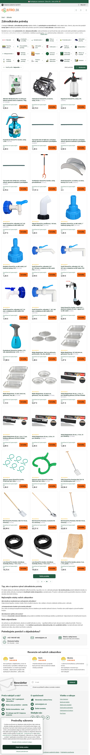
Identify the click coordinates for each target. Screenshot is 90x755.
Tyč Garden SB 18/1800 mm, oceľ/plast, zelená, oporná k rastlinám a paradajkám (44, 140)
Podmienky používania (67, 752)
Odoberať (72, 682)
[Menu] (86, 10)
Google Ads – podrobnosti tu (24, 733)
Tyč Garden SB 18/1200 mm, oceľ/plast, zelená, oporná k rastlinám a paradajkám (73, 140)
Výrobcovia (80, 67)
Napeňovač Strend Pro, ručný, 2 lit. (71, 99)
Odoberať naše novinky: (21, 685)
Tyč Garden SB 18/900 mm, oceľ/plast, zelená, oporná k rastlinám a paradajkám (15, 181)
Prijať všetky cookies (22, 747)
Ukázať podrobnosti (22, 751)
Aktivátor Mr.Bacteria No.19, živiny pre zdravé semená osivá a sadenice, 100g (14, 99)
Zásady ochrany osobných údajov (49, 752)
